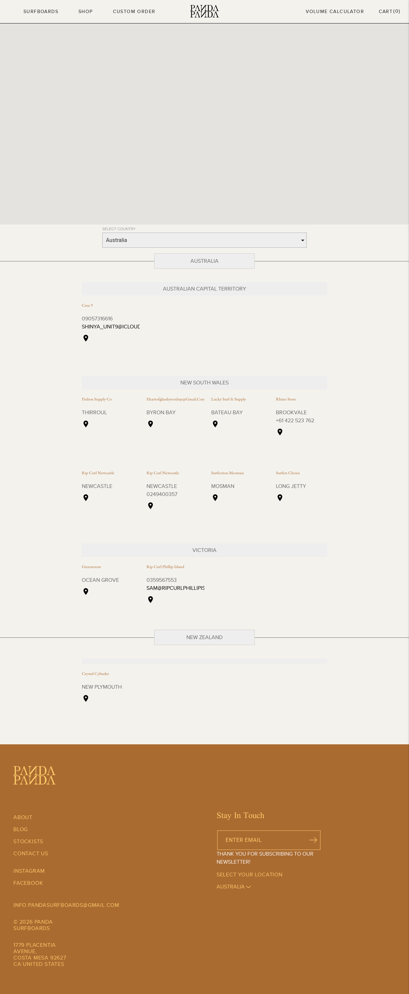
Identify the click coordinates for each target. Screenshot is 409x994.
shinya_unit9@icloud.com (118, 326)
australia (234, 886)
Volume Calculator (335, 11)
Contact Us (30, 853)
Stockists (28, 841)
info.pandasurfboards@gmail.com (66, 905)
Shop (85, 11)
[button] (140, 120)
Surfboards (40, 11)
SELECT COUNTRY (119, 229)
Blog (20, 829)
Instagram (29, 871)
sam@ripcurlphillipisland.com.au (194, 588)
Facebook (28, 883)
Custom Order (134, 11)
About (23, 817)
